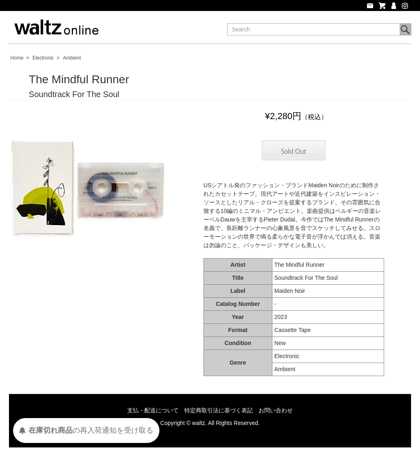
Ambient (72, 58)
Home (17, 58)
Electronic (43, 58)
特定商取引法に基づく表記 (218, 410)
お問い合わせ (276, 410)
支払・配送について (153, 410)
